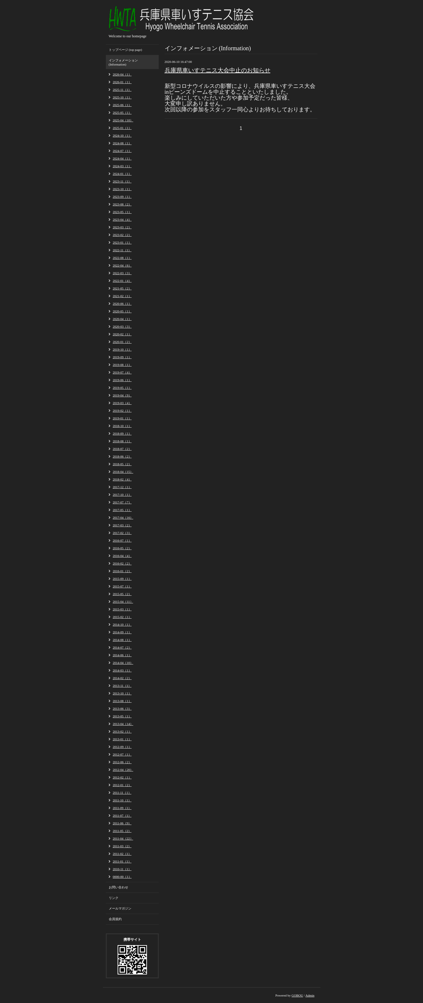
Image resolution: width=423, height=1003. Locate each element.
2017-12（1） (122, 487)
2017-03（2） (122, 525)
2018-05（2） (122, 464)
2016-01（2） (122, 571)
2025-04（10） (123, 120)
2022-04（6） (122, 265)
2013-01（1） (122, 739)
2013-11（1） (122, 685)
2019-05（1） (122, 387)
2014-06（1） (122, 655)
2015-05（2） (122, 594)
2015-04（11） (123, 601)
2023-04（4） (122, 219)
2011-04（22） (123, 838)
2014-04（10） (123, 662)
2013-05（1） (122, 716)
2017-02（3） (122, 533)
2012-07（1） (122, 754)
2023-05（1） (122, 212)
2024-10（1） (122, 135)
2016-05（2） (122, 548)
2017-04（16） (123, 517)
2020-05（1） (122, 311)
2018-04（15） (123, 471)
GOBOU (297, 995)
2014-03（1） (122, 670)
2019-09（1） (122, 357)
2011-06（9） (122, 823)
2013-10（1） (122, 693)
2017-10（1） (122, 494)
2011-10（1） (122, 800)
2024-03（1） (122, 166)
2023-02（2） (122, 235)
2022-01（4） (122, 280)
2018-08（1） (122, 441)
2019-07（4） (122, 372)
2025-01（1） (122, 128)
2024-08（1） (122, 143)
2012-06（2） (122, 762)
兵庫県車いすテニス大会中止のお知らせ (217, 70)
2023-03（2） (122, 227)
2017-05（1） (122, 510)
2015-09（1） (122, 578)
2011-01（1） (122, 861)
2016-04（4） (122, 555)
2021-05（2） (122, 288)
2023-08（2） (122, 204)
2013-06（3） (122, 708)
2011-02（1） (122, 853)
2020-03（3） (122, 326)
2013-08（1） (122, 701)
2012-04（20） (123, 769)
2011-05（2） (122, 831)
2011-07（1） (122, 815)
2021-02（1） (122, 296)
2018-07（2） (122, 449)
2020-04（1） (122, 319)
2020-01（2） (122, 342)
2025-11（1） (122, 89)
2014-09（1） (122, 632)
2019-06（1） (122, 380)
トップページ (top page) (125, 49)
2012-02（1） (122, 777)
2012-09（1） (122, 747)
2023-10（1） (122, 189)
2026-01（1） (122, 82)
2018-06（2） (122, 456)
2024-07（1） (122, 151)
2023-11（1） (122, 181)
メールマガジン (120, 908)
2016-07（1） (122, 540)
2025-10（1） (122, 97)
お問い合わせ (118, 887)
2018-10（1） (122, 426)
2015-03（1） (122, 609)
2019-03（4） (122, 403)
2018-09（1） (122, 433)
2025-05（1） (122, 112)
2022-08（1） (122, 257)
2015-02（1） (122, 617)
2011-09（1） (122, 808)
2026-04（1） (122, 74)
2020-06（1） (122, 303)
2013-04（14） (123, 724)
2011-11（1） (122, 792)
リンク (113, 898)
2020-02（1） (122, 334)
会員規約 (115, 919)
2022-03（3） (122, 273)
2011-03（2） (122, 846)
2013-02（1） (122, 731)
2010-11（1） (122, 869)
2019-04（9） (122, 395)
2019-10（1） (122, 349)
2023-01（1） (122, 242)
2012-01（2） (122, 785)
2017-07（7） (122, 502)
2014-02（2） (122, 678)
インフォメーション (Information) (123, 62)
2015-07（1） (122, 586)
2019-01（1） (122, 418)
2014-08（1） (122, 640)
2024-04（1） (122, 158)
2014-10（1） (122, 624)
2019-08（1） (122, 364)
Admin (310, 995)
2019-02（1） (122, 410)
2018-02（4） (122, 479)
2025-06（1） (122, 105)
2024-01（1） (122, 173)
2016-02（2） (122, 563)
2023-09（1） (122, 196)
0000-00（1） (122, 876)
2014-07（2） (122, 647)
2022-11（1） (122, 250)
